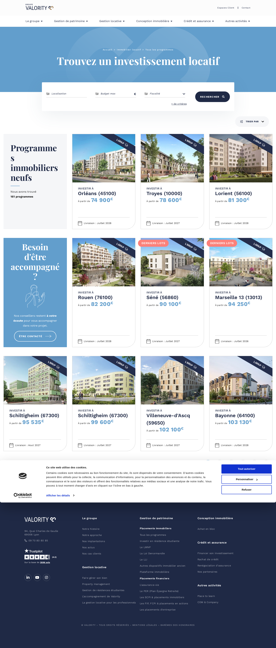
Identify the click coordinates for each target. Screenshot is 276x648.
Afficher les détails (58, 641)
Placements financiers (154, 578)
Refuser (247, 635)
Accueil (108, 49)
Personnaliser (247, 625)
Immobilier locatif (129, 49)
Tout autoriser (246, 614)
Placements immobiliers (155, 528)
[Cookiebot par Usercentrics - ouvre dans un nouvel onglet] (22, 641)
